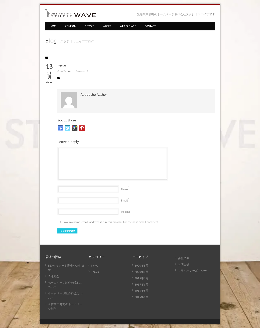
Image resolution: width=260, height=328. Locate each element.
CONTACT (150, 26)
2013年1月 (141, 297)
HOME (53, 26)
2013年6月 (141, 284)
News (94, 265)
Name (124, 189)
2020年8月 (141, 265)
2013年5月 (141, 290)
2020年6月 (141, 272)
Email (124, 200)
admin (70, 71)
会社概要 (183, 258)
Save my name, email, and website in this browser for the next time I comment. (111, 222)
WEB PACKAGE (128, 26)
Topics (95, 272)
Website (126, 211)
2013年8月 (141, 278)
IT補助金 (53, 276)
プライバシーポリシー (192, 270)
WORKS (107, 26)
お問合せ (183, 264)
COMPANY (70, 26)
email (63, 65)
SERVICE (89, 26)
